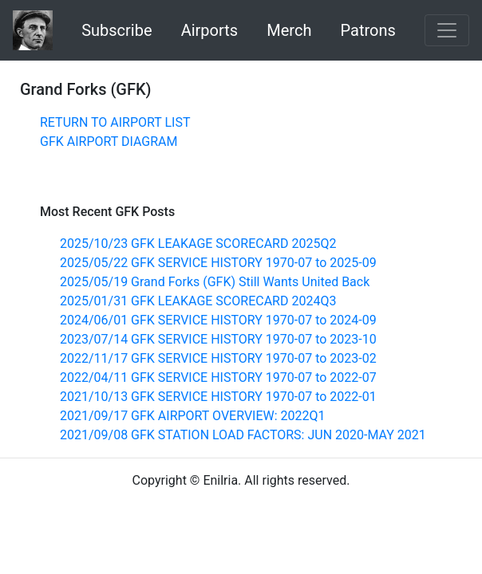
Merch (289, 30)
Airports (209, 30)
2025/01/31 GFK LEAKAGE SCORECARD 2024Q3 (198, 301)
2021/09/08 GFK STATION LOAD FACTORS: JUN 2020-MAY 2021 (243, 434)
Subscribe (116, 30)
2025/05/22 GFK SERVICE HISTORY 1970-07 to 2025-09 (218, 262)
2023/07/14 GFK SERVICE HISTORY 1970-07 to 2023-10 (218, 339)
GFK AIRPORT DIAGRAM (108, 141)
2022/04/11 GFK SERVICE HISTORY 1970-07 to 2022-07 (218, 377)
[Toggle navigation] (447, 30)
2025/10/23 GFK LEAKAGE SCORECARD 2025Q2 (198, 243)
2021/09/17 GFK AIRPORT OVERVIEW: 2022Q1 (193, 415)
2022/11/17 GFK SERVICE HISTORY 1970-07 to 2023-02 (218, 358)
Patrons (368, 30)
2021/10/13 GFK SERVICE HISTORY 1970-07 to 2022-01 (218, 396)
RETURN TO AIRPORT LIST (115, 122)
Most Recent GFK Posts (107, 211)
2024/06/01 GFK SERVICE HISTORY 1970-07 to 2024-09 (218, 320)
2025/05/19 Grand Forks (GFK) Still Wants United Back (214, 281)
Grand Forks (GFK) (86, 89)
